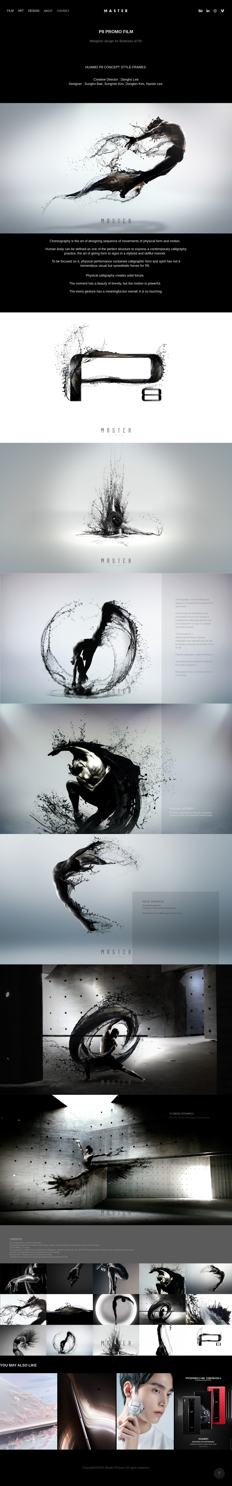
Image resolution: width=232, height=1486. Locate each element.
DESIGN (33, 10)
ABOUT (48, 10)
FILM (10, 10)
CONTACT (63, 10)
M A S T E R (116, 10)
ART (21, 10)
